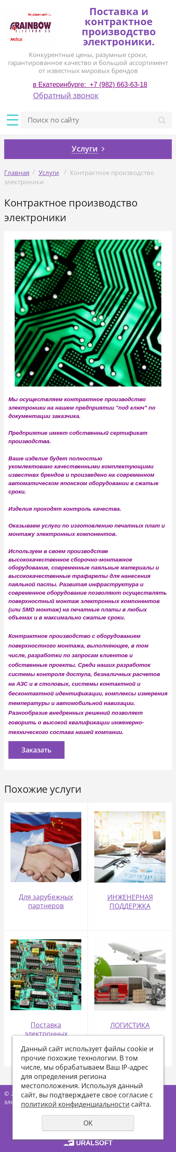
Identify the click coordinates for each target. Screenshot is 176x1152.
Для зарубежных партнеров (46, 901)
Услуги (49, 172)
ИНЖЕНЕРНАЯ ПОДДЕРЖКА (130, 902)
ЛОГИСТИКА (130, 1025)
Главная (16, 172)
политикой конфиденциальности (75, 1104)
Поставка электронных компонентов (46, 1033)
